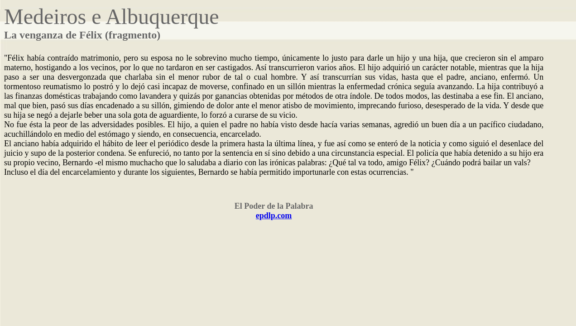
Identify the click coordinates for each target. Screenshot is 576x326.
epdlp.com (274, 215)
